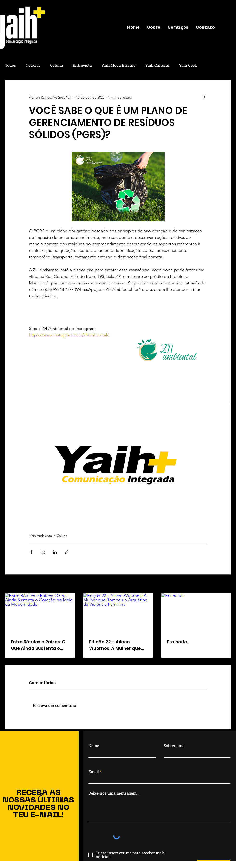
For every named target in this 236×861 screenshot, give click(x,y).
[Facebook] (228, 387)
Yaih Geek (188, 65)
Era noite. (177, 642)
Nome (93, 746)
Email (93, 772)
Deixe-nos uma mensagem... (113, 793)
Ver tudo (224, 584)
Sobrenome (174, 746)
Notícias (33, 65)
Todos (10, 65)
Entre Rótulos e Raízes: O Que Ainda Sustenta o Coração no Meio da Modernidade (38, 645)
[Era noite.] (196, 612)
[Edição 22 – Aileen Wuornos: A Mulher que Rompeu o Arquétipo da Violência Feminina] (118, 612)
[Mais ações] (204, 97)
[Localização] (228, 410)
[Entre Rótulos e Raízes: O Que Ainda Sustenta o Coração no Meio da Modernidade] (40, 612)
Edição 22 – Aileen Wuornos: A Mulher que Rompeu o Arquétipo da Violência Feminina (116, 645)
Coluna (56, 65)
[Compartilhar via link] (66, 552)
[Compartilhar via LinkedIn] (54, 552)
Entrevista (82, 65)
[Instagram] (228, 379)
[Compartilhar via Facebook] (31, 552)
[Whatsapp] (228, 394)
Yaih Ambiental (41, 535)
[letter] (228, 402)
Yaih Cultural (157, 65)
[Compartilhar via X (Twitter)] (43, 552)
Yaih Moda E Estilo (118, 65)
